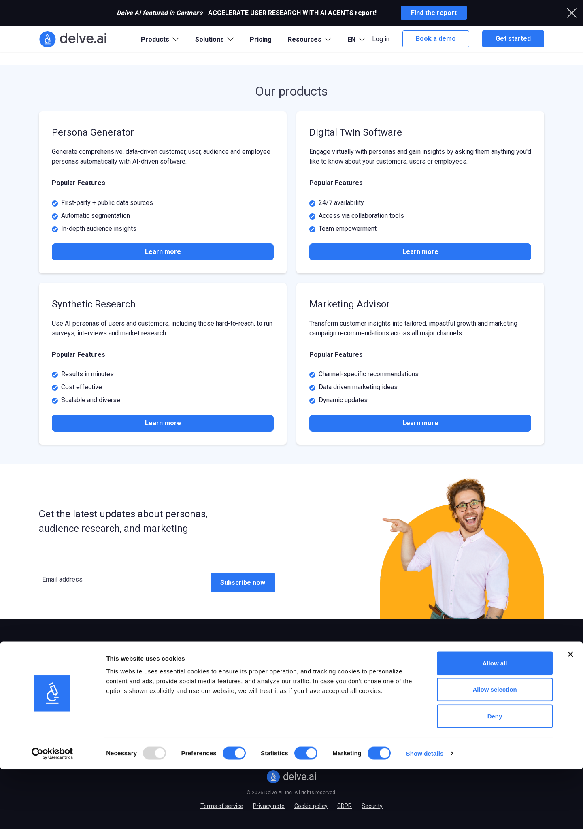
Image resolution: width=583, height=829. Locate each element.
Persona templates (366, 664)
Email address (62, 579)
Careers (453, 689)
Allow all (495, 722)
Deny (494, 775)
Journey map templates (373, 676)
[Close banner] (570, 714)
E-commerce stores (165, 664)
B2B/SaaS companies (168, 676)
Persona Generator (63, 676)
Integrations (256, 676)
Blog (246, 664)
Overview (51, 664)
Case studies (257, 689)
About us (454, 664)
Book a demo (436, 39)
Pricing (261, 39)
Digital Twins (55, 689)
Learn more (163, 252)
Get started (513, 39)
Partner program (464, 676)
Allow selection (494, 749)
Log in (380, 39)
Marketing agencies (165, 689)
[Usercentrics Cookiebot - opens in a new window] (52, 813)
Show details (425, 813)
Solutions (155, 646)
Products (53, 646)
